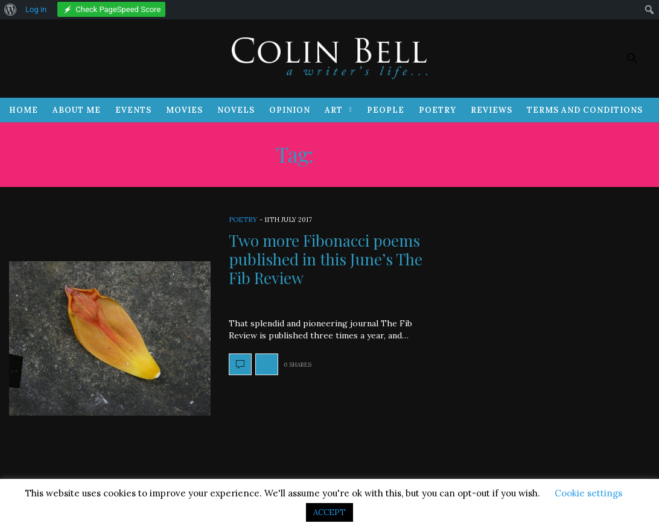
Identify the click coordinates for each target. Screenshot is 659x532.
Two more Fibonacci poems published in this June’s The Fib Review (325, 259)
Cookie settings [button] (588, 493)
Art (334, 110)
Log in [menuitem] (35, 9)
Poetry (437, 110)
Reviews (491, 110)
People (385, 110)
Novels (236, 110)
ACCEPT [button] (329, 512)
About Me (77, 110)
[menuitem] (10, 9)
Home (23, 110)
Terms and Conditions (585, 110)
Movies (184, 110)
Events (133, 110)
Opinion (289, 110)
